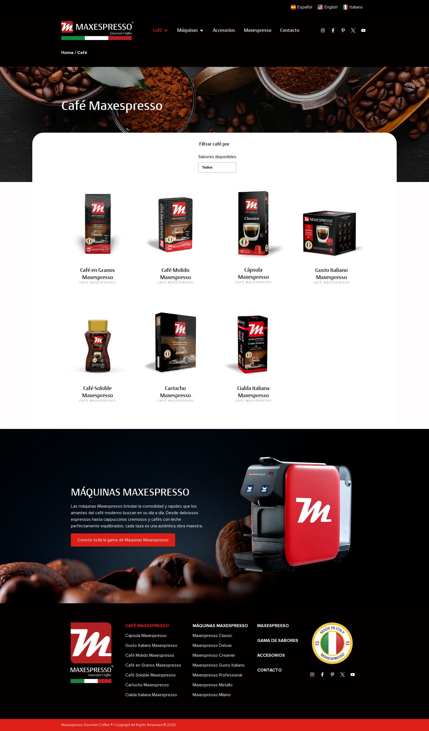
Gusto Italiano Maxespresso (151, 645)
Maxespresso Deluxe (212, 645)
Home (67, 52)
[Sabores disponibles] (217, 167)
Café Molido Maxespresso (149, 655)
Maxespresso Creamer (214, 655)
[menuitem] (301, 7)
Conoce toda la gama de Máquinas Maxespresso (123, 540)
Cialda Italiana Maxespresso (151, 695)
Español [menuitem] (304, 7)
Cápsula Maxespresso (146, 635)
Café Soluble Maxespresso (150, 675)
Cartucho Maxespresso (147, 685)
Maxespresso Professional (217, 675)
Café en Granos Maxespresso (153, 665)
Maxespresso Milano (212, 695)
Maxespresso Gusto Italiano (219, 665)
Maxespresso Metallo (213, 685)
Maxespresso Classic (212, 635)
